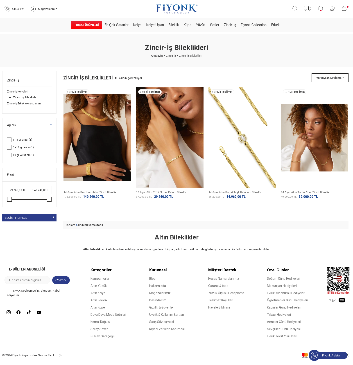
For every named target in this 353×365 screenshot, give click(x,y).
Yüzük (201, 25)
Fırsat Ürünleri (87, 25)
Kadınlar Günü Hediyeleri (284, 311)
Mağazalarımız (160, 296)
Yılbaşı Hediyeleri (279, 318)
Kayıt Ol (60, 283)
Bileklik (173, 25)
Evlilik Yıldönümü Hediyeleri (286, 296)
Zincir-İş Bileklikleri (23, 97)
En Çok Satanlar (116, 25)
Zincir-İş (230, 25)
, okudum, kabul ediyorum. (33, 296)
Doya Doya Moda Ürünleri (108, 318)
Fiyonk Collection (254, 25)
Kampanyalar (100, 282)
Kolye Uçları (155, 25)
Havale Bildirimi (219, 311)
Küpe (187, 25)
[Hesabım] (332, 8)
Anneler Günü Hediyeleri (284, 325)
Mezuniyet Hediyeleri (282, 289)
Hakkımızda (157, 289)
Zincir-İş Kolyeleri (18, 91)
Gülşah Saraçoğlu (103, 340)
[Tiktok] (31, 316)
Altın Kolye (98, 296)
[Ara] (294, 8)
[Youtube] (42, 316)
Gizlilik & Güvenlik (161, 311)
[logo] (176, 9)
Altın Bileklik (99, 304)
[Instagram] (9, 316)
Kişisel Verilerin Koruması (167, 332)
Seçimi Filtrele (29, 217)
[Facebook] (20, 316)
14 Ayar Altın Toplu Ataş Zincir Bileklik (305, 192)
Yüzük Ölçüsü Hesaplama (226, 296)
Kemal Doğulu (100, 325)
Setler (214, 25)
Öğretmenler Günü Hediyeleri (287, 304)
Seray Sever (99, 332)
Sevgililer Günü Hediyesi (284, 332)
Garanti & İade (218, 289)
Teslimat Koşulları (220, 304)
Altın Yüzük (99, 289)
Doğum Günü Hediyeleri (283, 282)
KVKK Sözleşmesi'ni (26, 294)
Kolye (137, 25)
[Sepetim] (345, 8)
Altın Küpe (98, 311)
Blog (152, 282)
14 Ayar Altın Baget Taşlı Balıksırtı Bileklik (234, 192)
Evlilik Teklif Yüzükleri (282, 340)
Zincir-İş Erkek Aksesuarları (24, 103)
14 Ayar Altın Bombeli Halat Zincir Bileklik (89, 192)
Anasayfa (157, 55)
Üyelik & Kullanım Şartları (166, 318)
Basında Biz (157, 304)
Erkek (275, 25)
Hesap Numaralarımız (223, 282)
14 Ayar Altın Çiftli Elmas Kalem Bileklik (161, 192)
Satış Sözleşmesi (161, 325)
